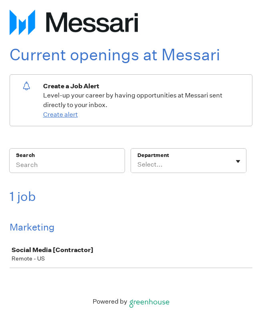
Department (153, 155)
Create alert (60, 114)
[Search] (67, 166)
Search (25, 155)
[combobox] (138, 164)
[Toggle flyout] (238, 161)
